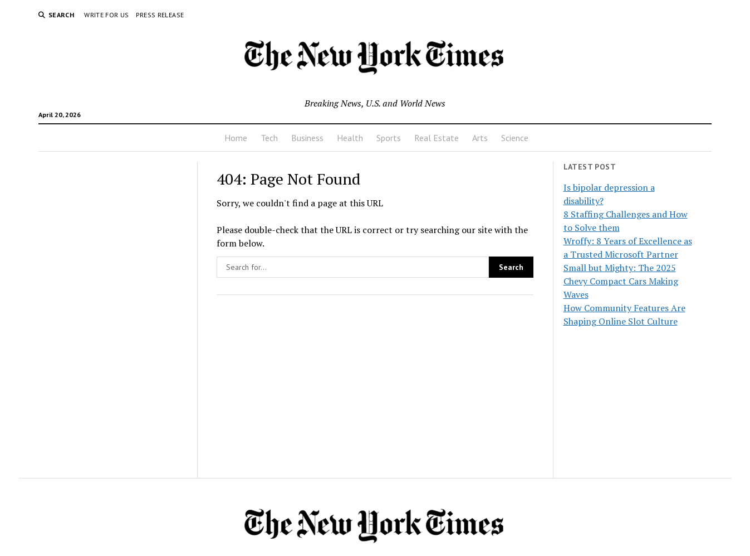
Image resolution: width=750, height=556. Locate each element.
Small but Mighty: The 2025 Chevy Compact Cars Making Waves (620, 281)
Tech (269, 137)
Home (235, 137)
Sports (388, 137)
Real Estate (436, 137)
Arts (480, 137)
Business (307, 137)
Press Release (160, 15)
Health (350, 137)
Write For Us (106, 15)
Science (514, 137)
